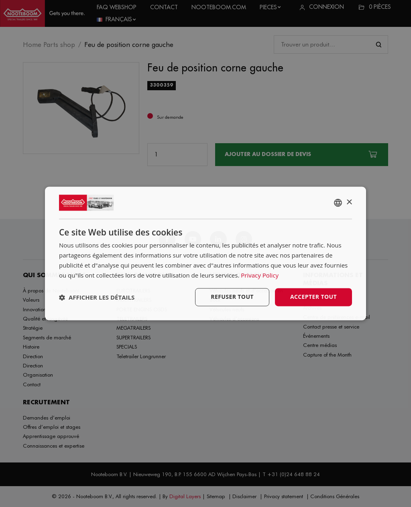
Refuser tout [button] (232, 297)
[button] (96, 297)
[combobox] (338, 203)
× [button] (349, 202)
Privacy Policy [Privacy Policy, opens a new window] (260, 275)
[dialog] (205, 253)
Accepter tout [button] (313, 297)
